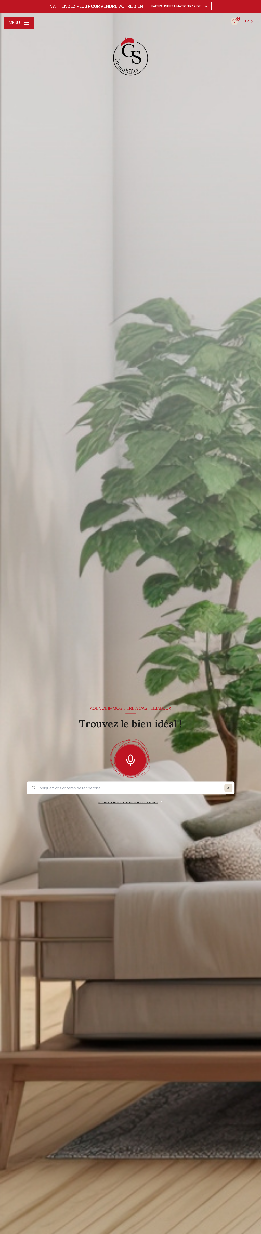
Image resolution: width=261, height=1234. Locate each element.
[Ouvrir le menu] (19, 23)
